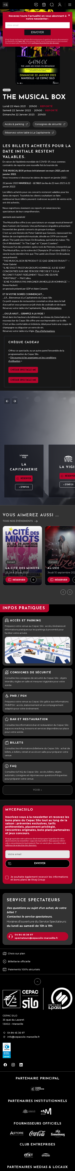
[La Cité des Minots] (22, 555)
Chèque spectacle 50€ (23, 380)
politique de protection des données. (21, 845)
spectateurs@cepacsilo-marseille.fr (36, 938)
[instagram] (13, 1064)
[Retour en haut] (37, 981)
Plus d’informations (52, 308)
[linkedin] (21, 1064)
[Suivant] (69, 592)
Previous (7, 401)
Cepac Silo (21, 41)
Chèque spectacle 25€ (23, 370)
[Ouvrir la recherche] (51, 4)
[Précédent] (63, 592)
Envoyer (37, 32)
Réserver (26, 479)
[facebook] (5, 1064)
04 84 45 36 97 (24, 934)
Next (15, 401)
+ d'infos (24, 487)
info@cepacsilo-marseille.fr (23, 1036)
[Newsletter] (36, 4)
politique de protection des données (45, 43)
